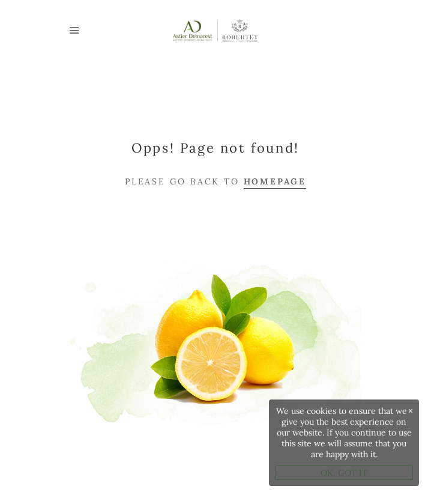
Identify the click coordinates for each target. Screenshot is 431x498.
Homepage (275, 181)
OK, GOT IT (344, 472)
